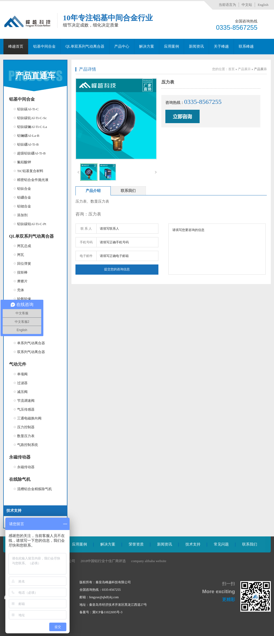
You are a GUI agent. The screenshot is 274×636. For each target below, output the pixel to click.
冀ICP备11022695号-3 (107, 612)
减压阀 (22, 392)
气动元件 (17, 364)
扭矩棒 (22, 272)
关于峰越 (221, 46)
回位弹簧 (24, 264)
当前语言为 (227, 5)
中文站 (247, 5)
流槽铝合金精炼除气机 (34, 489)
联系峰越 (246, 46)
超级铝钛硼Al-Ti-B (31, 153)
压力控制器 (26, 427)
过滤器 (22, 383)
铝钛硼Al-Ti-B (28, 144)
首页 (231, 69)
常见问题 (221, 544)
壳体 (20, 290)
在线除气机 (20, 479)
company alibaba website (148, 561)
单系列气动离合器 (31, 343)
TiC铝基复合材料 (30, 171)
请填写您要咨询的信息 (217, 249)
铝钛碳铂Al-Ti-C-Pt (31, 224)
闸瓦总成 (24, 246)
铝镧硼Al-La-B (28, 136)
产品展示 (244, 69)
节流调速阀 (26, 401)
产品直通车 (35, 75)
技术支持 (192, 544)
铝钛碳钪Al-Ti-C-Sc (32, 118)
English (263, 5)
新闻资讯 (196, 46)
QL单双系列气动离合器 (85, 46)
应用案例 (171, 46)
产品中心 (121, 46)
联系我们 (249, 544)
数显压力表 (26, 436)
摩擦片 (22, 281)
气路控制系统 (27, 445)
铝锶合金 (24, 206)
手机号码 (86, 242)
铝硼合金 (24, 197)
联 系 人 (86, 228)
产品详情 (87, 69)
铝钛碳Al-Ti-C (28, 109)
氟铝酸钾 (24, 162)
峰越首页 (15, 46)
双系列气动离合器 (31, 352)
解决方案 (146, 46)
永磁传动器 (20, 457)
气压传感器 (26, 409)
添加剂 (22, 215)
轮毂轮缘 (24, 299)
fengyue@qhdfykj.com (104, 597)
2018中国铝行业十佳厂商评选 (103, 561)
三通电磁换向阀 (29, 418)
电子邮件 (86, 256)
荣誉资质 (136, 544)
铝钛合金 (24, 189)
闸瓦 (20, 255)
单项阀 (22, 374)
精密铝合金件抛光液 (32, 180)
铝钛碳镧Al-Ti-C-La (32, 127)
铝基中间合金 (44, 46)
